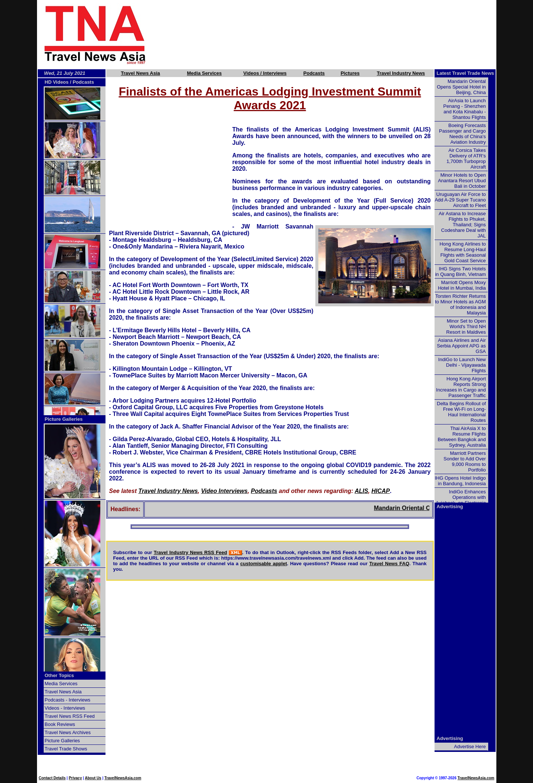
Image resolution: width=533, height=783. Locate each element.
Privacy (75, 778)
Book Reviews (60, 724)
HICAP (380, 491)
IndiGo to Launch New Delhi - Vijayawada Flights (462, 365)
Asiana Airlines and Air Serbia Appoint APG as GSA (461, 345)
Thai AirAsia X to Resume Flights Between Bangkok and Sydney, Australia (462, 437)
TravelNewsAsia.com (122, 778)
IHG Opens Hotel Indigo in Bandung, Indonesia (460, 480)
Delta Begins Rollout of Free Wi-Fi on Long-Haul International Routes (461, 412)
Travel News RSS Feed (70, 716)
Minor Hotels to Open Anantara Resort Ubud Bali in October (462, 180)
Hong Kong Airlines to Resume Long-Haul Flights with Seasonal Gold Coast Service (462, 252)
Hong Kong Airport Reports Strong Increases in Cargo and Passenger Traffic (461, 387)
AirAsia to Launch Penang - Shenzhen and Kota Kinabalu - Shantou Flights (464, 109)
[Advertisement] (334, 34)
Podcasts (314, 73)
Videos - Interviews (65, 708)
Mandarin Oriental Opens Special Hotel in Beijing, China (461, 87)
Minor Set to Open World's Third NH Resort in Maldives (466, 326)
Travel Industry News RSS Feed (190, 552)
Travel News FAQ (389, 563)
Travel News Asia (140, 73)
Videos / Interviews (264, 73)
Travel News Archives (68, 732)
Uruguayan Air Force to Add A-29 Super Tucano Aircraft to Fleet (460, 199)
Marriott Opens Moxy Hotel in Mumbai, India (462, 285)
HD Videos (57, 82)
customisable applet (263, 563)
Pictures (350, 73)
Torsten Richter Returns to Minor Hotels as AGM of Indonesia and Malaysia (460, 304)
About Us (93, 778)
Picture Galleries (64, 419)
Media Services (204, 73)
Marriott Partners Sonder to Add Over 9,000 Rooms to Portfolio (464, 461)
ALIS (361, 491)
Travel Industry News (401, 73)
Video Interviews (224, 491)
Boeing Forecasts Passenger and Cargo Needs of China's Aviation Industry (462, 134)
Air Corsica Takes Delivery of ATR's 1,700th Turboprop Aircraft (466, 158)
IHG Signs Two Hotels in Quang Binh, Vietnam (460, 271)
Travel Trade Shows (66, 749)
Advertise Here (470, 746)
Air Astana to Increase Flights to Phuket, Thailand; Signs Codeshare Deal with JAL (462, 225)
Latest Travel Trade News (465, 73)
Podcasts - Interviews (68, 700)
